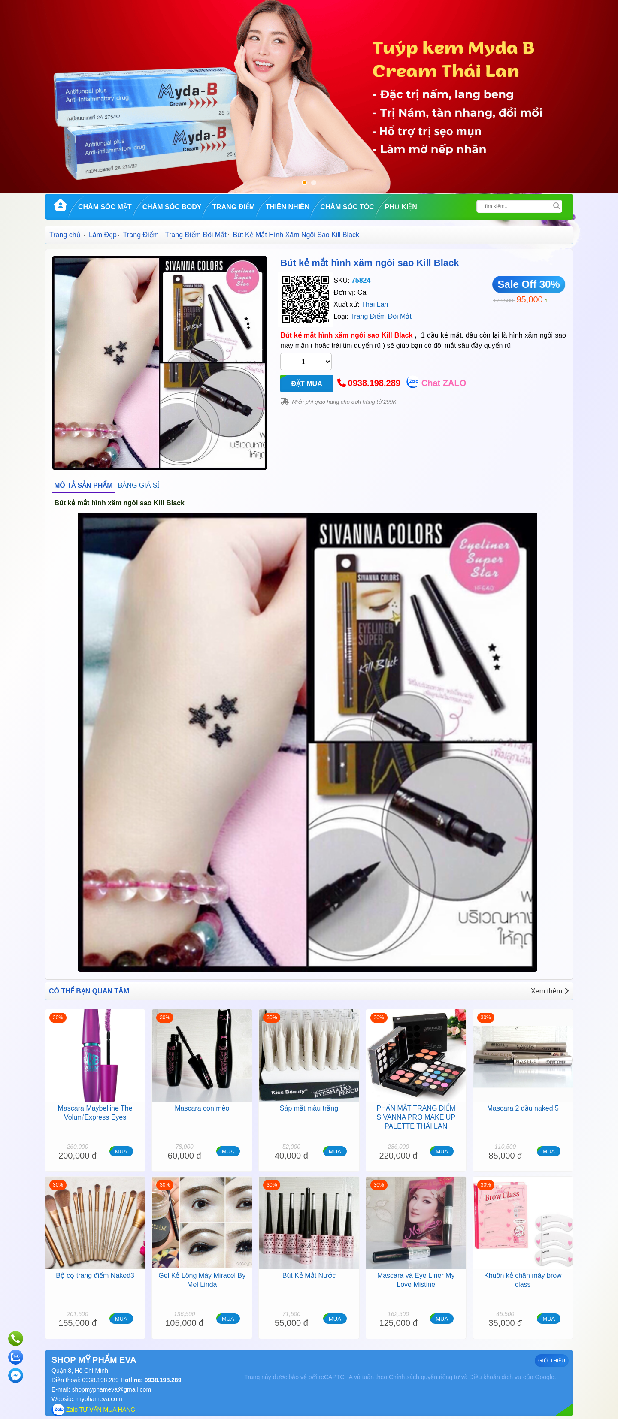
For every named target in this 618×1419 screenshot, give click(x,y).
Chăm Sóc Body (172, 207)
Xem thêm (550, 991)
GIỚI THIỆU (551, 1361)
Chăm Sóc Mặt (105, 207)
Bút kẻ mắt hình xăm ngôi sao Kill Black (369, 262)
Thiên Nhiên (287, 207)
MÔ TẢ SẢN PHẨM (83, 485)
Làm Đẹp (103, 235)
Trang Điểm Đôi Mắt (196, 235)
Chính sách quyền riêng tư (424, 1377)
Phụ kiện (401, 207)
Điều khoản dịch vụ (495, 1377)
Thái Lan (374, 304)
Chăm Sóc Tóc (347, 207)
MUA (121, 1151)
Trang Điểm (233, 207)
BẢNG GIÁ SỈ (139, 485)
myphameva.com (99, 1398)
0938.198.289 (374, 383)
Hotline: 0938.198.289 (150, 1380)
